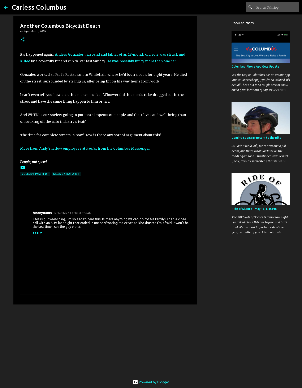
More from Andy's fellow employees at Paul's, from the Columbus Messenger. (85, 148)
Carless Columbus (39, 7)
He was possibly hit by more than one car (141, 61)
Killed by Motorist (66, 173)
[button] (22, 40)
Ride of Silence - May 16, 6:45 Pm (254, 208)
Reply (37, 233)
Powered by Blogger (151, 382)
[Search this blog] (277, 7)
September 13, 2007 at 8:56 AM (72, 213)
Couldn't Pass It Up (35, 173)
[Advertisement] (105, 340)
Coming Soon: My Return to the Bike (256, 137)
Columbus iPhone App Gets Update (255, 66)
